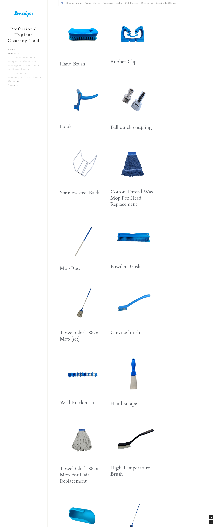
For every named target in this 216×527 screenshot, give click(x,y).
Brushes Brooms (74, 3)
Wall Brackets (131, 3)
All (62, 3)
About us (14, 81)
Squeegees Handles (112, 3)
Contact (13, 85)
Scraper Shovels (92, 3)
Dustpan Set (147, 3)
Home (11, 49)
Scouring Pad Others (166, 3)
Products (13, 53)
